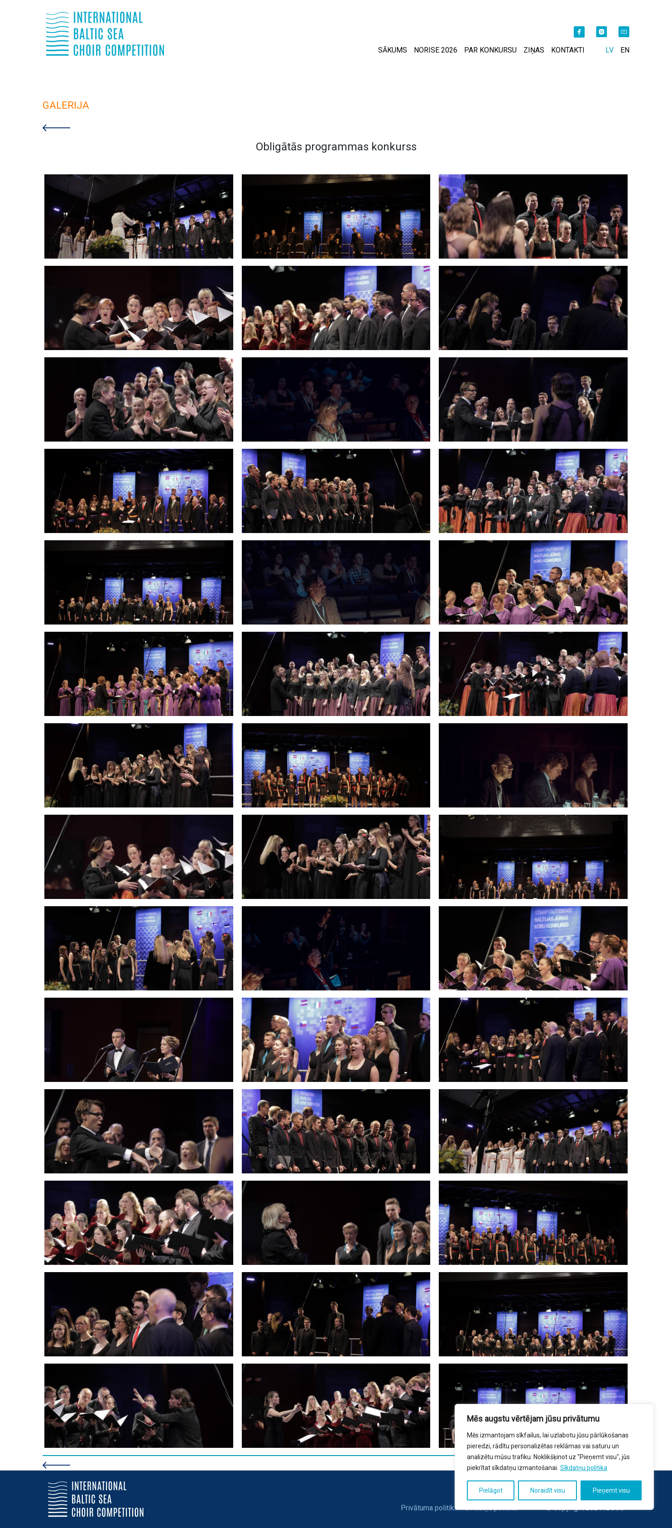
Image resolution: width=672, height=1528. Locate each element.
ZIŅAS (533, 50)
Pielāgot (491, 1490)
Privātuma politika (429, 1508)
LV (609, 50)
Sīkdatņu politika (583, 1467)
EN (624, 50)
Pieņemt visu (611, 1490)
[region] (554, 1457)
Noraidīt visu (547, 1490)
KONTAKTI (568, 50)
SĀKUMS (392, 50)
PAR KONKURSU (490, 50)
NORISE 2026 (435, 50)
